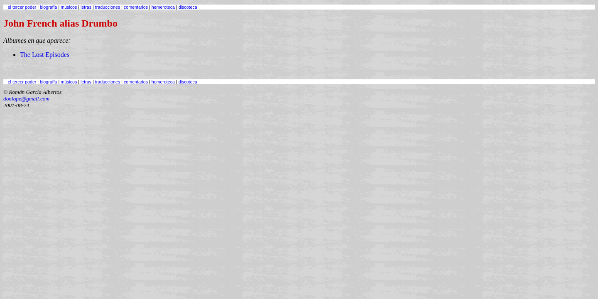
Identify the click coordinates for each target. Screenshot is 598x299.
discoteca (188, 7)
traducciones (107, 7)
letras (86, 7)
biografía (48, 7)
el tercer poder (22, 7)
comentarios (136, 7)
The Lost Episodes (44, 54)
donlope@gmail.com (26, 99)
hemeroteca (163, 7)
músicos (69, 7)
